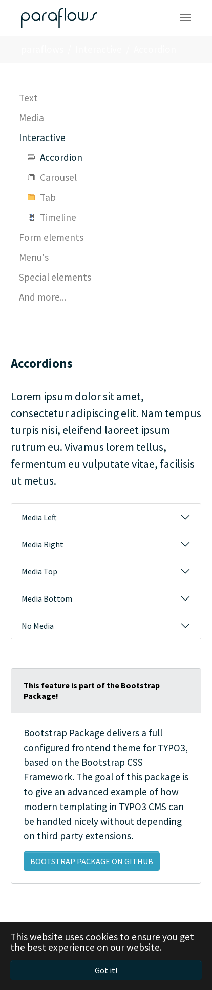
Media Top (39, 571)
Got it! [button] (106, 970)
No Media (38, 625)
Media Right (42, 544)
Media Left (39, 517)
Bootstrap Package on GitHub (91, 861)
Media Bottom (47, 598)
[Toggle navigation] (185, 18)
